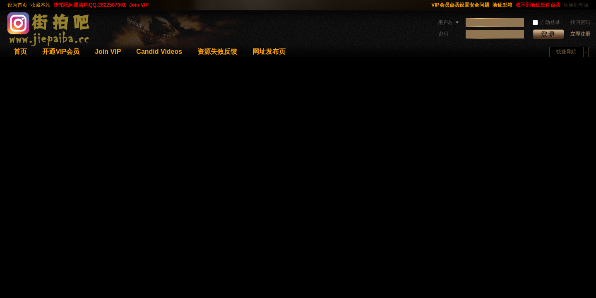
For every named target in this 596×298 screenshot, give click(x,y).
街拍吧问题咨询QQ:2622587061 (89, 5)
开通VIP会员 (60, 51)
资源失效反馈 (217, 51)
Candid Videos (159, 51)
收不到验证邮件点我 (538, 5)
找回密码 (580, 22)
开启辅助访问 (426, 5)
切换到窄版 (576, 5)
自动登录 (546, 22)
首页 (20, 51)
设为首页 (17, 5)
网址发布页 (269, 51)
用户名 (445, 22)
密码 (443, 34)
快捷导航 (566, 52)
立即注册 (580, 34)
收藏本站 (40, 5)
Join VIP (139, 5)
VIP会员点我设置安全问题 (460, 5)
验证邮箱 (502, 5)
